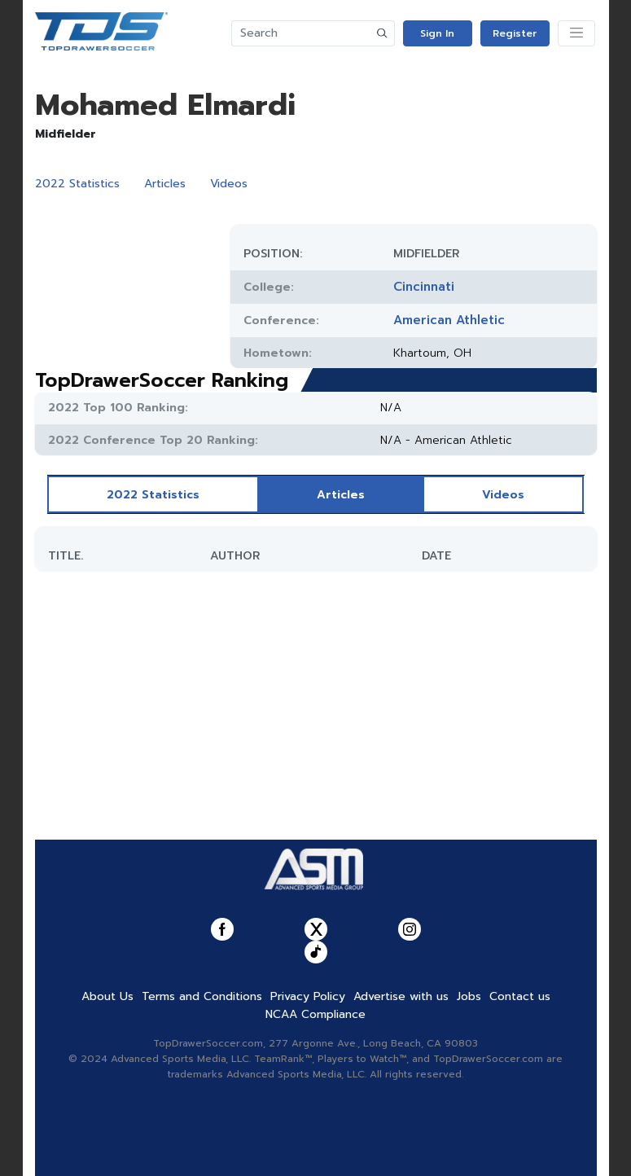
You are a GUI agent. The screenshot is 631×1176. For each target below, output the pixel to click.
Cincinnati (423, 287)
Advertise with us (401, 996)
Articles (165, 183)
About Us (107, 996)
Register (515, 33)
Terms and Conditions (202, 996)
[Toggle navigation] (576, 33)
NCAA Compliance (315, 1014)
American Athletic (449, 320)
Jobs (469, 996)
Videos (229, 183)
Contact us (519, 996)
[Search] (301, 33)
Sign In (437, 33)
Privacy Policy (307, 996)
